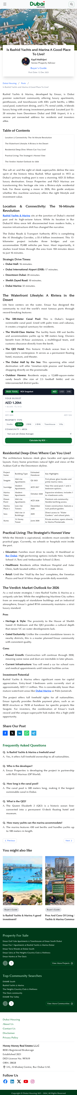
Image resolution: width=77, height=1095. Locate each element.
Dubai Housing (9, 83)
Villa (61, 424)
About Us (8, 1024)
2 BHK (28, 424)
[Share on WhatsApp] (26, 733)
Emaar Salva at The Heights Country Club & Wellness (26, 953)
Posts (23, 83)
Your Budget (13, 398)
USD (62, 392)
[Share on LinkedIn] (19, 733)
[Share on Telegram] (33, 733)
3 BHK (38, 424)
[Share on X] (12, 733)
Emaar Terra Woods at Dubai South (18, 949)
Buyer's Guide (39, 68)
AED (54, 392)
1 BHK (19, 424)
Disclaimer (9, 1033)
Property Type (13, 420)
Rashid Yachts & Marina (13, 985)
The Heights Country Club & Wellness (20, 989)
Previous (10, 841)
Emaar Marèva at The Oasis (15, 956)
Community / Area (16, 429)
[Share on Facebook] (5, 733)
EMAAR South (9, 981)
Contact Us (9, 1028)
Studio (10, 424)
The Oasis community (12, 993)
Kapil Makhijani (39, 60)
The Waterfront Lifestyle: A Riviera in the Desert (26, 144)
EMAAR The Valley (11, 997)
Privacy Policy (10, 1037)
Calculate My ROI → (38, 440)
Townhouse (50, 424)
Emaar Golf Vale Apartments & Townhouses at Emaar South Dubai (32, 941)
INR (69, 392)
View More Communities (60, 1004)
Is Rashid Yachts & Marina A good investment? (22, 917)
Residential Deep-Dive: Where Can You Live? (25, 150)
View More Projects (62, 963)
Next (69, 841)
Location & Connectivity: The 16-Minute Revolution (28, 137)
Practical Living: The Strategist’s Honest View (25, 156)
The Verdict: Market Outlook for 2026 (22, 162)
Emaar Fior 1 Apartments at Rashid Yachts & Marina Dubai (28, 945)
